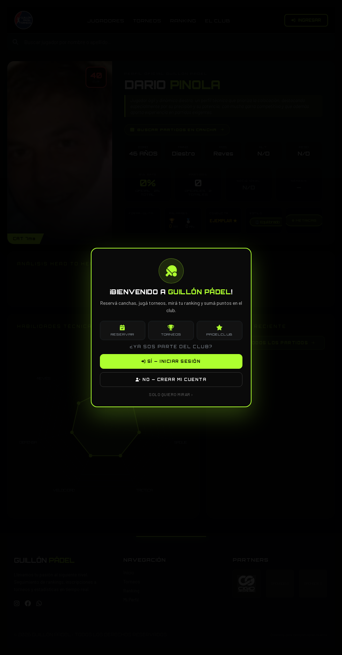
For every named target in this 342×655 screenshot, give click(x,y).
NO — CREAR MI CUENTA (171, 379)
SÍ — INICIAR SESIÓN (171, 361)
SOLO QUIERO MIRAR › (171, 394)
